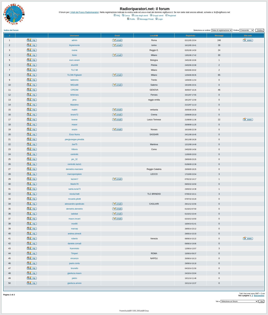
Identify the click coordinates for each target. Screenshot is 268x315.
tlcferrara (74, 95)
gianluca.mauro (75, 273)
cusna (74, 50)
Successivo (259, 295)
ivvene (74, 119)
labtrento (74, 80)
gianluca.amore (75, 283)
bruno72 (74, 114)
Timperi (74, 253)
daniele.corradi (74, 243)
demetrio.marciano (74, 169)
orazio (74, 129)
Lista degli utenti (140, 16)
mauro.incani (74, 219)
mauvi (74, 124)
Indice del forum (11, 30)
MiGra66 (74, 85)
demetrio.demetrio (74, 209)
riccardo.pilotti (74, 199)
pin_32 (74, 159)
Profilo (131, 19)
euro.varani (74, 60)
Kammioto (74, 248)
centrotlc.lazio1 (74, 164)
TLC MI (74, 70)
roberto (74, 238)
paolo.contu (74, 263)
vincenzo (74, 258)
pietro (74, 278)
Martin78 (74, 184)
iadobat (74, 214)
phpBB (129, 311)
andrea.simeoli (74, 233)
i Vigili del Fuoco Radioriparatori (84, 12)
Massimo (74, 105)
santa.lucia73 (74, 189)
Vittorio (74, 149)
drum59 (74, 65)
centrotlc (74, 154)
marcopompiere (74, 174)
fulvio (74, 55)
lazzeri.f (74, 179)
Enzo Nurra (74, 134)
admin (74, 40)
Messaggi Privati (145, 19)
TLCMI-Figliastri (74, 75)
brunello (74, 268)
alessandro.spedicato (74, 204)
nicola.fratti (74, 194)
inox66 (74, 224)
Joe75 (74, 144)
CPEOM (74, 90)
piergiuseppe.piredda (74, 139)
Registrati (170, 16)
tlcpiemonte (74, 45)
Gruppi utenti (156, 16)
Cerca (126, 16)
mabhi (74, 110)
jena (74, 100)
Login (159, 19)
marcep (74, 228)
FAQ (117, 16)
